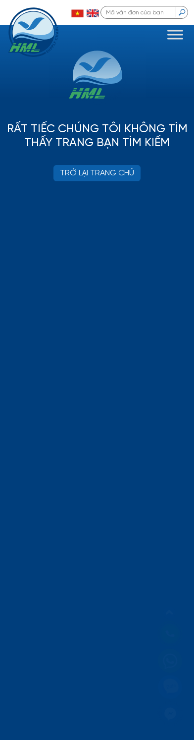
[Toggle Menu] (175, 34)
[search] (182, 12)
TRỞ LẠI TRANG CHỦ (97, 173)
